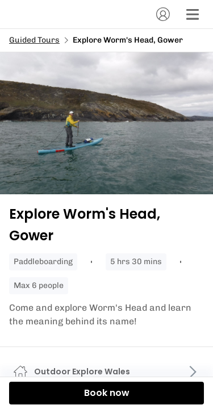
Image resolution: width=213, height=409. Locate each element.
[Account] (163, 14)
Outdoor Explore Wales (82, 371)
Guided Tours (34, 40)
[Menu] (192, 14)
